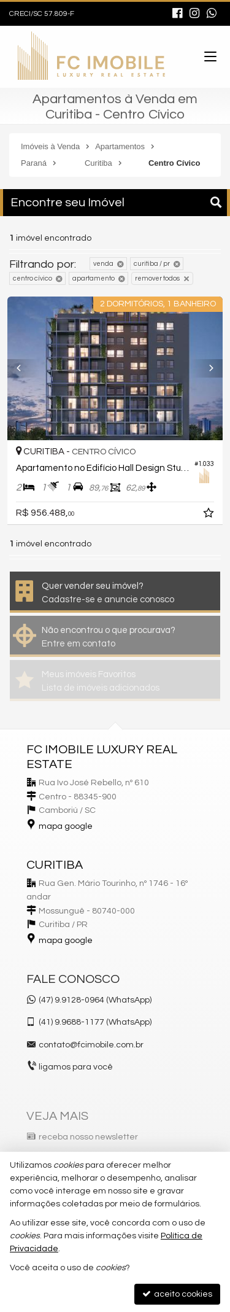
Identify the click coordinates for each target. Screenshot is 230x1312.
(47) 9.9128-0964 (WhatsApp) (95, 1000)
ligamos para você (76, 1067)
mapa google (66, 826)
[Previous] (23, 368)
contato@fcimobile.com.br (91, 1045)
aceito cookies (177, 1293)
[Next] (206, 368)
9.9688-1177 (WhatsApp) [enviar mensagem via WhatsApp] (95, 1022)
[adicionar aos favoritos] (210, 515)
